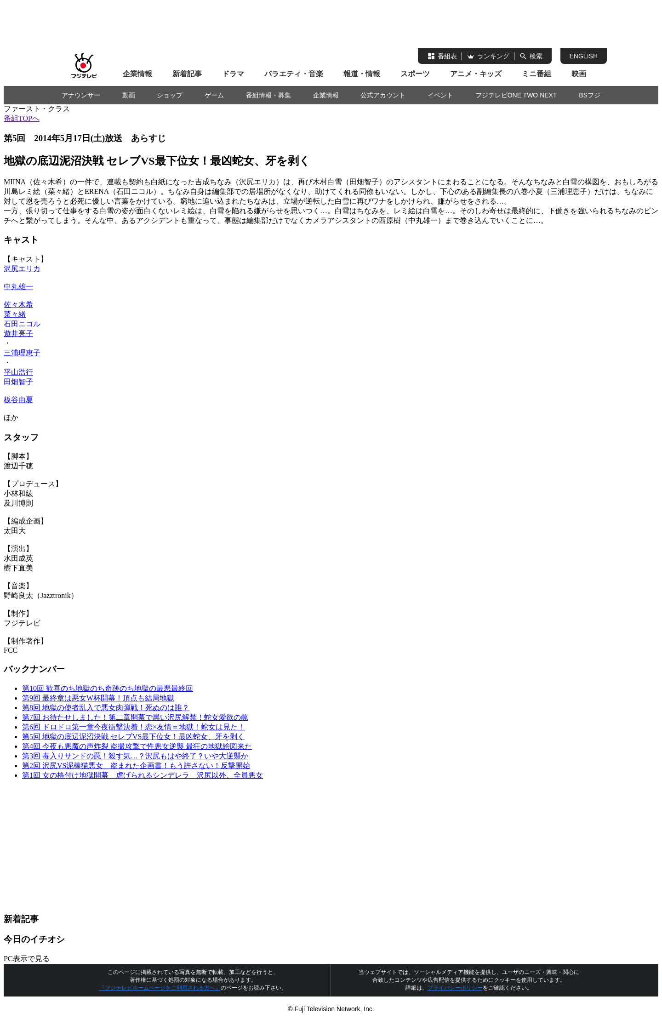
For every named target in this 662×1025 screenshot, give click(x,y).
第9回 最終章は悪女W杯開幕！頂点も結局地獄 (98, 698)
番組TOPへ (22, 118)
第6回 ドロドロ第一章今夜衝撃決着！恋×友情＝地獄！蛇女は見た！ (133, 727)
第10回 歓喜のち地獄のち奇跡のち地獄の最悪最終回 (107, 688)
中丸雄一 (18, 286)
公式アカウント (382, 95)
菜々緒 (15, 314)
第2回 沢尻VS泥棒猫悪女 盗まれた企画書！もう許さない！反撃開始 (136, 765)
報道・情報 (361, 74)
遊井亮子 (18, 333)
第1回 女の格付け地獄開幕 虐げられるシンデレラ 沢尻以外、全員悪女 (142, 775)
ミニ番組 (536, 74)
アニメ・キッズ (476, 74)
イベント (440, 95)
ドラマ (233, 74)
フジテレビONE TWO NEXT (516, 95)
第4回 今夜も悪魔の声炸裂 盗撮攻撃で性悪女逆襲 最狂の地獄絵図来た (137, 746)
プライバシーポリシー (455, 988)
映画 (578, 74)
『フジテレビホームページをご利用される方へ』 (160, 988)
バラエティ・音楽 (293, 74)
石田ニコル (22, 324)
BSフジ (589, 95)
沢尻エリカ (22, 269)
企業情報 (137, 74)
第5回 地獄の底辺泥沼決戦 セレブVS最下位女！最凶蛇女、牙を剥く (133, 736)
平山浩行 (18, 372)
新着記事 (187, 74)
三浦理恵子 (22, 353)
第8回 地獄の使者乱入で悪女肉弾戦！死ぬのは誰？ (105, 708)
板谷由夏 (18, 400)
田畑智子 (18, 382)
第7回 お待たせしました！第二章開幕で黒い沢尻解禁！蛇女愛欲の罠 (135, 717)
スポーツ (415, 74)
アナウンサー (81, 95)
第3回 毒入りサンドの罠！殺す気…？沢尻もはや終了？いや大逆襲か (135, 756)
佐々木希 (18, 304)
